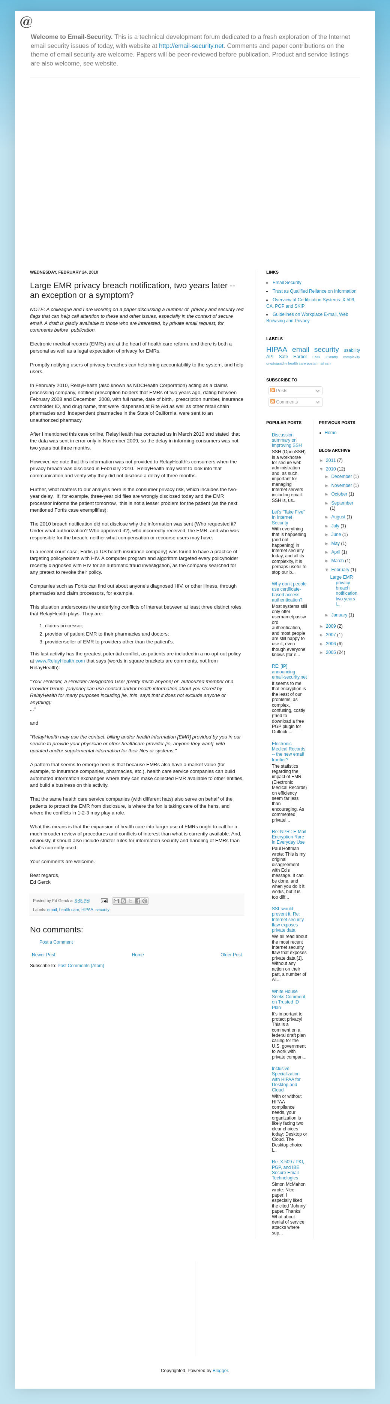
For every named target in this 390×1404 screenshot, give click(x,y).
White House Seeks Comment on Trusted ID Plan (288, 999)
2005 (331, 652)
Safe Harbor (293, 356)
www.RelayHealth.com (60, 661)
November (342, 485)
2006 (331, 643)
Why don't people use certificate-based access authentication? (289, 592)
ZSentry (332, 357)
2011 (331, 460)
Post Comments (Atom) (80, 965)
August (338, 517)
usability (352, 350)
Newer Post (43, 954)
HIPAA (87, 909)
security (103, 909)
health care (69, 909)
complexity (351, 357)
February (340, 569)
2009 (331, 626)
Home (138, 954)
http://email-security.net (191, 45)
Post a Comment (56, 942)
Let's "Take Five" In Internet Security (288, 517)
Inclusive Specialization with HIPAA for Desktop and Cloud (286, 1079)
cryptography (276, 363)
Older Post (231, 954)
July (335, 526)
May (336, 543)
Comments (284, 402)
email (52, 909)
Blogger (220, 1370)
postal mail (315, 363)
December (342, 476)
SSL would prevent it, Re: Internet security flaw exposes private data (288, 919)
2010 (331, 469)
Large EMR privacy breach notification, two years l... (344, 591)
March (338, 560)
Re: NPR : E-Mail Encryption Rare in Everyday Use (289, 837)
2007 (331, 634)
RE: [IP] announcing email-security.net (289, 672)
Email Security (287, 282)
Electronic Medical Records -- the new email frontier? (288, 751)
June (336, 534)
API (269, 356)
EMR (316, 357)
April (336, 552)
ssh (328, 363)
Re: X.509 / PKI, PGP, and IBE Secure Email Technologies (288, 1170)
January (339, 615)
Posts (278, 390)
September (342, 503)
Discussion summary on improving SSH (287, 440)
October (339, 494)
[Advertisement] (90, 167)
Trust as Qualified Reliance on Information (315, 291)
